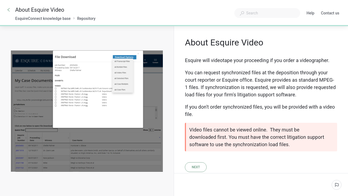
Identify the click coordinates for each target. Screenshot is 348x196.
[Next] (196, 167)
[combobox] (267, 13)
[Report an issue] (336, 185)
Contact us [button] (330, 13)
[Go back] (8, 10)
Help (311, 13)
